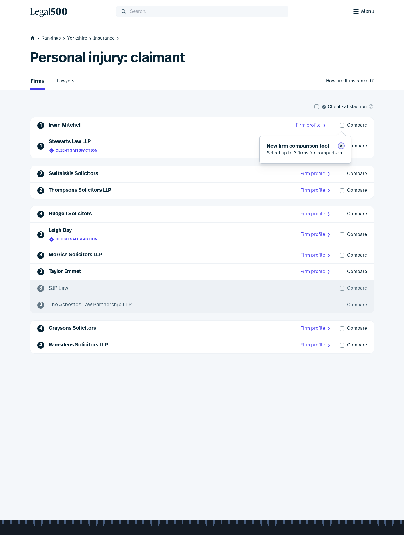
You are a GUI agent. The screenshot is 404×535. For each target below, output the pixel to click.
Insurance (106, 38)
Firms (37, 81)
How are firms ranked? (350, 81)
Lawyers (65, 81)
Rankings (54, 38)
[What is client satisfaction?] (371, 106)
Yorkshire (79, 38)
